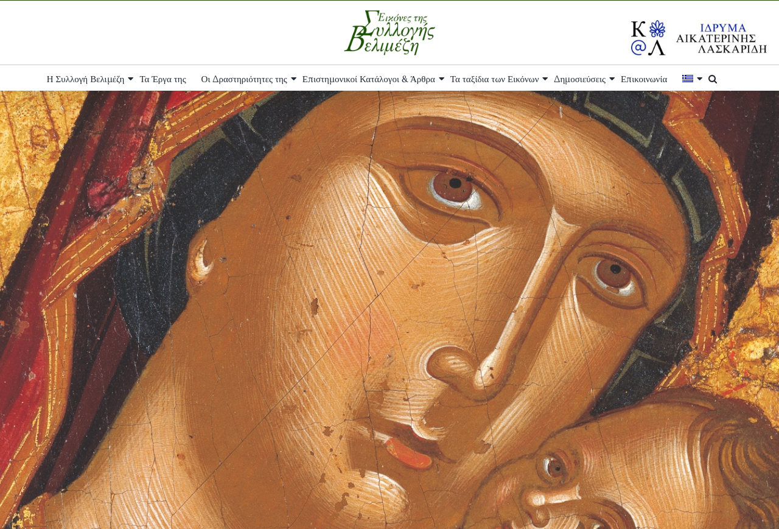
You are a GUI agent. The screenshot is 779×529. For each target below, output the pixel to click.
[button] (712, 78)
